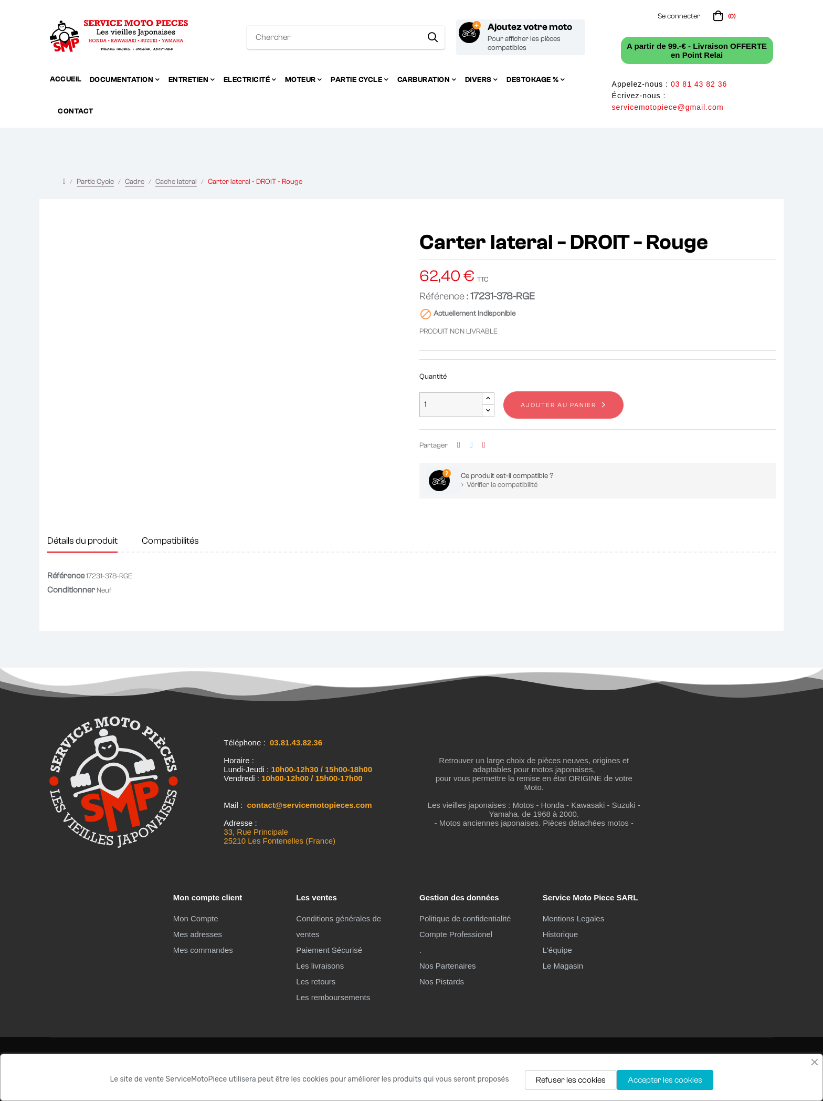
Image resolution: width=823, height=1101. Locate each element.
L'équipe (557, 950)
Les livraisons (320, 965)
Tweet (471, 445)
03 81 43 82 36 (699, 84)
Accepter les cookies (665, 1080)
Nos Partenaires (447, 965)
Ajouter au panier (558, 405)
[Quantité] (450, 404)
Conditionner (71, 590)
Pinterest (484, 445)
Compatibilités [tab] (170, 540)
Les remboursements (333, 997)
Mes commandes (203, 950)
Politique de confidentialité (465, 918)
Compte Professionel (455, 934)
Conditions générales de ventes (338, 926)
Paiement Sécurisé (329, 950)
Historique (560, 934)
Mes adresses (197, 934)
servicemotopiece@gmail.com (668, 107)
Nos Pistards (441, 981)
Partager (458, 445)
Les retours (315, 981)
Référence (66, 575)
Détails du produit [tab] (82, 540)
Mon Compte (195, 918)
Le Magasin (563, 965)
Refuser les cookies (571, 1080)
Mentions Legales (574, 918)
